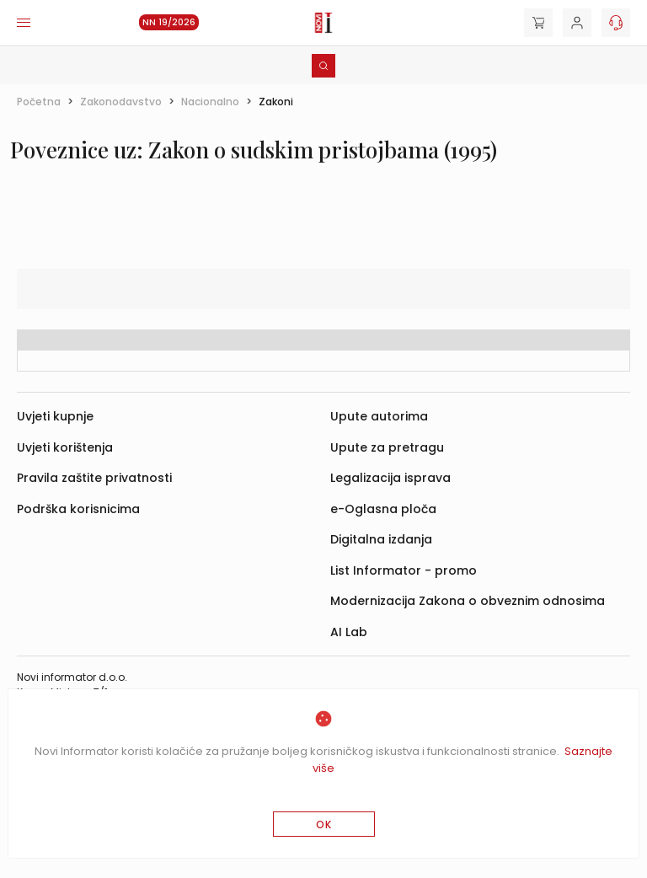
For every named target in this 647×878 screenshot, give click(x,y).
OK (324, 824)
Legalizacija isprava (390, 477)
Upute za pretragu (387, 447)
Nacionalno (210, 101)
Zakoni (276, 101)
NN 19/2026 (168, 22)
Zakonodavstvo (121, 101)
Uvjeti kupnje (55, 416)
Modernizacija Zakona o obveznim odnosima (467, 600)
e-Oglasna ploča (383, 509)
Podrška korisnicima (78, 509)
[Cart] (538, 22)
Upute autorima (379, 416)
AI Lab (348, 632)
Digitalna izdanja (381, 539)
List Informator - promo (403, 570)
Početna (39, 101)
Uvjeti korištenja (65, 447)
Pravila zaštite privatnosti (94, 477)
